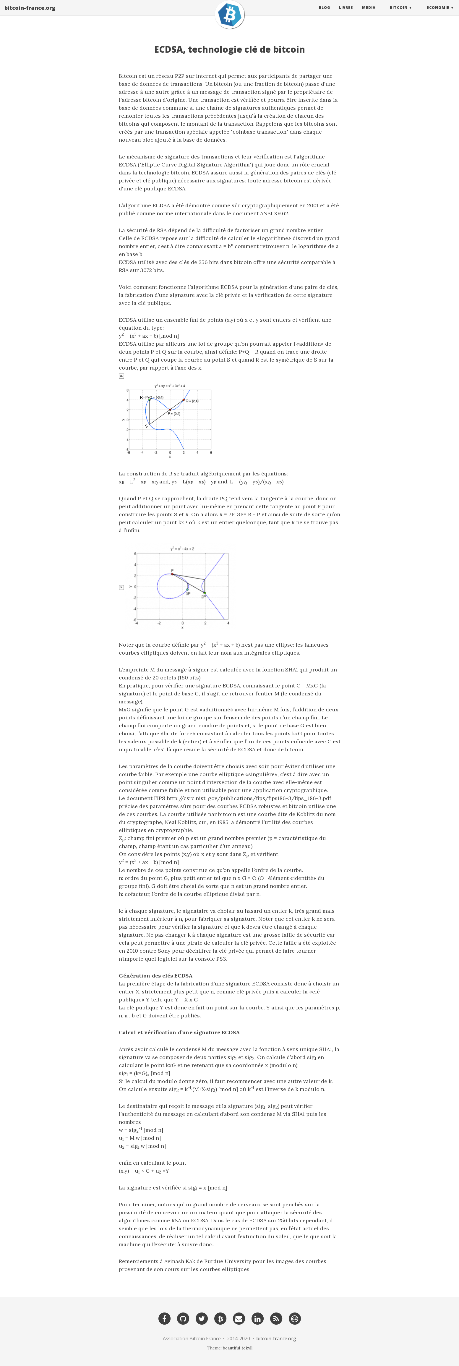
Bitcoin (399, 13)
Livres (346, 13)
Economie (438, 13)
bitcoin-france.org (29, 13)
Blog (324, 13)
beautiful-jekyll (237, 1348)
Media (369, 13)
